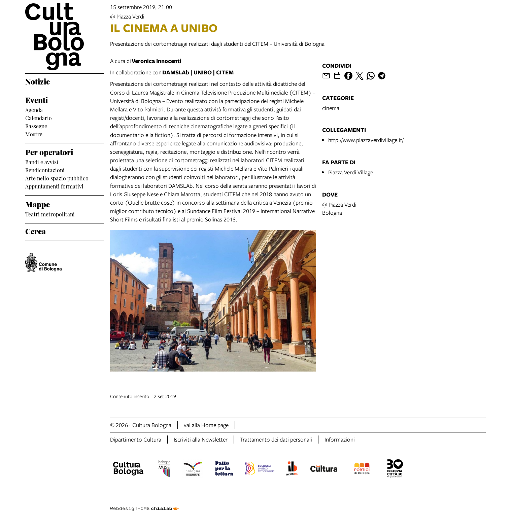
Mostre (33, 133)
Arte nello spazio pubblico (57, 177)
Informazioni (340, 439)
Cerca (35, 230)
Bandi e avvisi (41, 161)
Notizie (37, 81)
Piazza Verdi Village (350, 172)
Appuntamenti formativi (54, 185)
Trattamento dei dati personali (276, 439)
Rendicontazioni (45, 169)
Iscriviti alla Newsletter (201, 439)
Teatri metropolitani (50, 213)
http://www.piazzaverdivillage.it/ (366, 140)
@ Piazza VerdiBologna (339, 208)
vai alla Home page (206, 425)
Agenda (34, 109)
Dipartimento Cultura (135, 439)
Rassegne (36, 125)
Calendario (38, 117)
